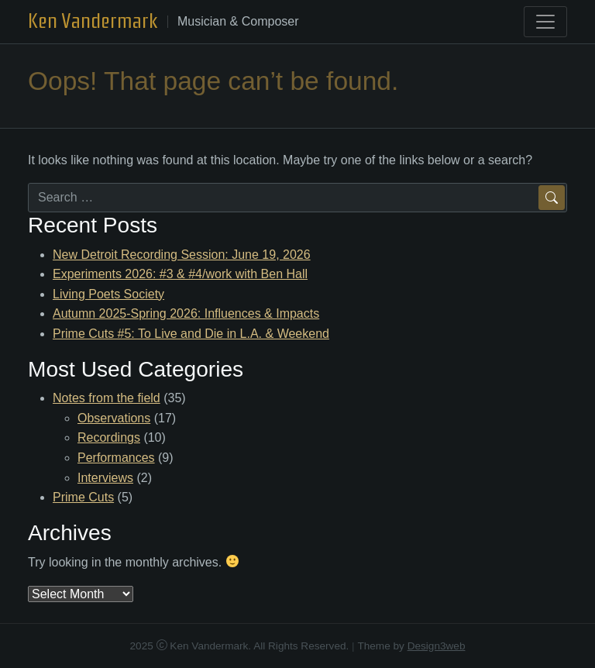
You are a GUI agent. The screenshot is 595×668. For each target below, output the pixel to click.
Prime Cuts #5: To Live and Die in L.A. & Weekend (191, 333)
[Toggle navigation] (545, 21)
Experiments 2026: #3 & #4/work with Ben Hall (180, 274)
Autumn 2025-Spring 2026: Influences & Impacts (186, 313)
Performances (116, 457)
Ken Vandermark (93, 21)
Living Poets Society (108, 294)
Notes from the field (106, 398)
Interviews (105, 477)
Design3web (437, 646)
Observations (113, 418)
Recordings (108, 437)
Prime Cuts (83, 497)
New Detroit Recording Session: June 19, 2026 (182, 254)
